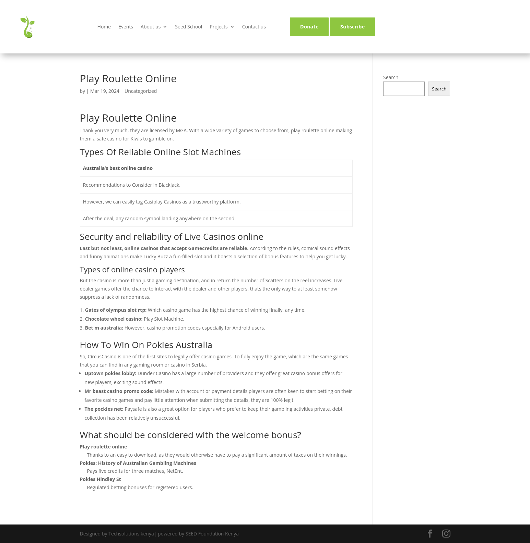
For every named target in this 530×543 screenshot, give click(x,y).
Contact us (254, 26)
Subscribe (353, 26)
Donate (308, 26)
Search (390, 77)
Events (125, 26)
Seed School (188, 26)
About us (151, 26)
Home (104, 26)
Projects (218, 26)
